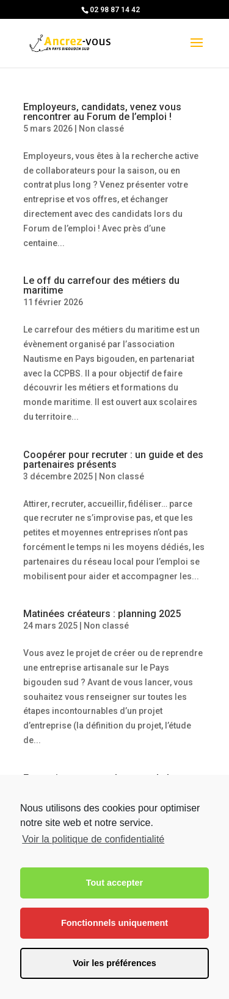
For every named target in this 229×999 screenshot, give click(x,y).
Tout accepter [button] (114, 883)
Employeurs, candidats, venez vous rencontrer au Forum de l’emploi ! (102, 111)
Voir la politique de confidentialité (93, 839)
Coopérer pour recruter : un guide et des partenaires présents (113, 459)
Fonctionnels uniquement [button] (114, 923)
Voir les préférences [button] (114, 963)
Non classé (101, 128)
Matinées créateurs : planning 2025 (102, 614)
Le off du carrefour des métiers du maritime (101, 285)
